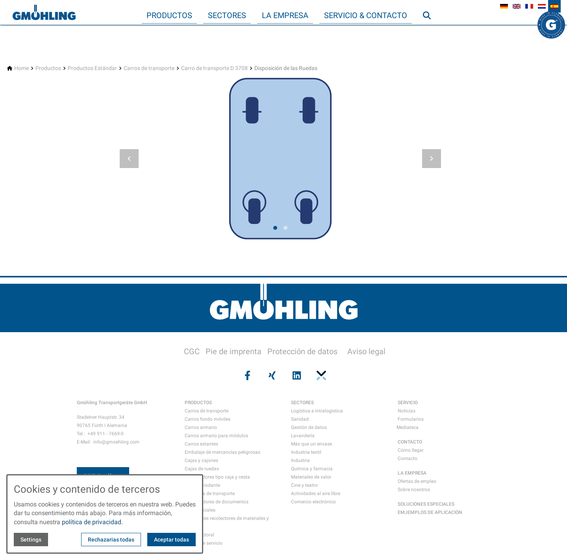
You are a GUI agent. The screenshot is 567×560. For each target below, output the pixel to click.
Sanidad (300, 419)
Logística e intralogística (317, 411)
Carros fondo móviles (207, 419)
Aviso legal (366, 351)
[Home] (21, 68)
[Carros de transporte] (149, 68)
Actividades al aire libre (315, 493)
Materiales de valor (311, 477)
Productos (169, 15)
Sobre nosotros (414, 489)
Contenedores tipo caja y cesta (217, 477)
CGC (192, 351)
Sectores (227, 15)
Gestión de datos (309, 427)
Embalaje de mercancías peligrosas (222, 452)
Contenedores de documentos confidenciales (216, 506)
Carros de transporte (206, 411)
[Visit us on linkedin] (295, 375)
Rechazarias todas (111, 539)
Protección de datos (302, 351)
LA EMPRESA (412, 473)
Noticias (406, 411)
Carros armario (201, 427)
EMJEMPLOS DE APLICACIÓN (430, 512)
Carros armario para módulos (216, 435)
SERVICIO (408, 402)
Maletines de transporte (210, 493)
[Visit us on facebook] (246, 375)
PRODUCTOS (198, 402)
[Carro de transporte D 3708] (214, 68)
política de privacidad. (92, 522)
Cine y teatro (304, 485)
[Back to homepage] (44, 12)
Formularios (411, 419)
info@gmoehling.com (116, 442)
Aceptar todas (171, 539)
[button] (129, 158)
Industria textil (306, 452)
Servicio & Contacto (365, 15)
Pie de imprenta (233, 351)
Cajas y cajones (201, 460)
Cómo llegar (411, 450)
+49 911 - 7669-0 (105, 433)
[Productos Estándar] (92, 68)
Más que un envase (311, 444)
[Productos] (48, 68)
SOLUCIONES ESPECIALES (426, 504)
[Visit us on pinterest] (320, 375)
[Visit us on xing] (271, 375)
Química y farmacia (312, 468)
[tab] (275, 228)
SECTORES (302, 402)
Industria (300, 460)
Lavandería (303, 435)
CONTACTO (410, 442)
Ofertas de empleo (417, 481)
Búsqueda (430, 31)
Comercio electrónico (313, 502)
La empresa (285, 15)
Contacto (407, 458)
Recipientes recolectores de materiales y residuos (227, 522)
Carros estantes (201, 444)
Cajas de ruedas (202, 468)
